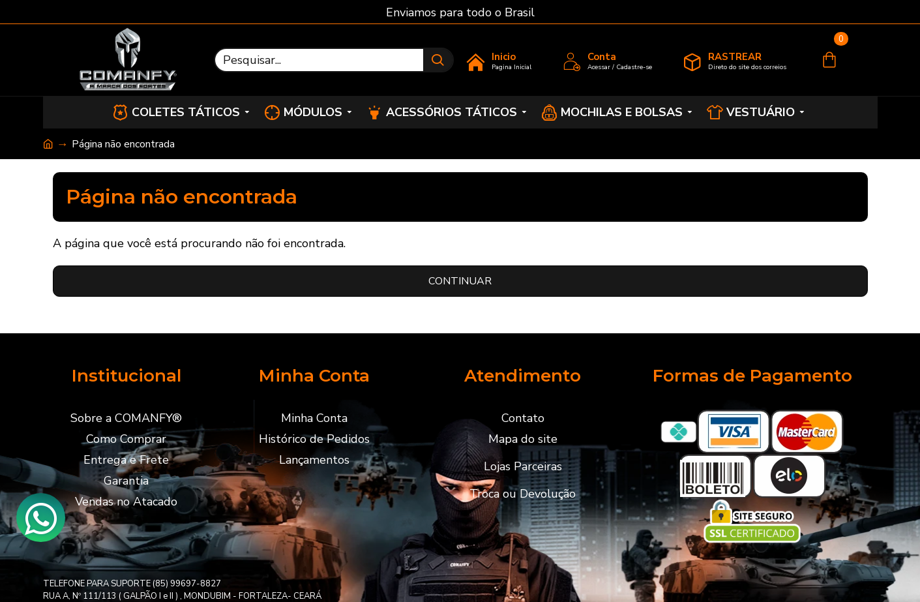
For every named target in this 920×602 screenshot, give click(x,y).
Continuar (460, 281)
